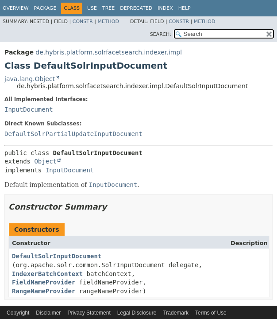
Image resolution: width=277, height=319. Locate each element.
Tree (108, 8)
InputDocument (28, 109)
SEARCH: (160, 34)
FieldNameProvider (43, 282)
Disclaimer (48, 313)
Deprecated (136, 8)
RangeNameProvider (43, 291)
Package (45, 8)
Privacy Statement (88, 313)
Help (184, 8)
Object (45, 161)
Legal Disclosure (137, 313)
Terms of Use (211, 313)
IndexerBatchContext (47, 273)
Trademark (176, 313)
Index (165, 8)
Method (108, 21)
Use (92, 8)
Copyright (18, 313)
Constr (83, 21)
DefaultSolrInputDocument (56, 256)
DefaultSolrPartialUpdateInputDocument (73, 133)
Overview (16, 8)
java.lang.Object (29, 78)
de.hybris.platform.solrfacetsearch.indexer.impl (108, 52)
